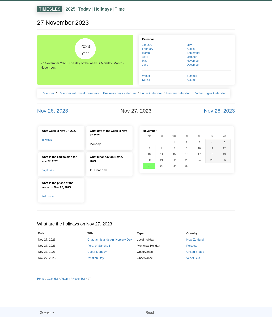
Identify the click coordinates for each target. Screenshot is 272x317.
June (145, 64)
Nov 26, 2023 (52, 111)
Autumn (191, 79)
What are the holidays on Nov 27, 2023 (74, 223)
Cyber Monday (97, 251)
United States (195, 251)
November (193, 60)
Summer (192, 75)
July (189, 44)
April (145, 56)
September (193, 52)
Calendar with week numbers (78, 93)
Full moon (47, 196)
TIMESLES (50, 9)
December (193, 64)
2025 (70, 9)
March (146, 52)
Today (84, 9)
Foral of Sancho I (98, 245)
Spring (146, 79)
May (144, 60)
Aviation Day (95, 258)
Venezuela (193, 258)
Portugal (191, 245)
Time (120, 9)
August (191, 48)
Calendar (148, 39)
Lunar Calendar (151, 93)
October (192, 56)
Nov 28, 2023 (219, 111)
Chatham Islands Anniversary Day (109, 239)
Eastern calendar (178, 93)
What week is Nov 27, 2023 (58, 130)
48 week (46, 139)
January (147, 44)
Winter (146, 75)
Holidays (103, 9)
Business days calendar (119, 93)
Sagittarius (48, 170)
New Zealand (195, 239)
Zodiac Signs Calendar (210, 93)
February (147, 48)
